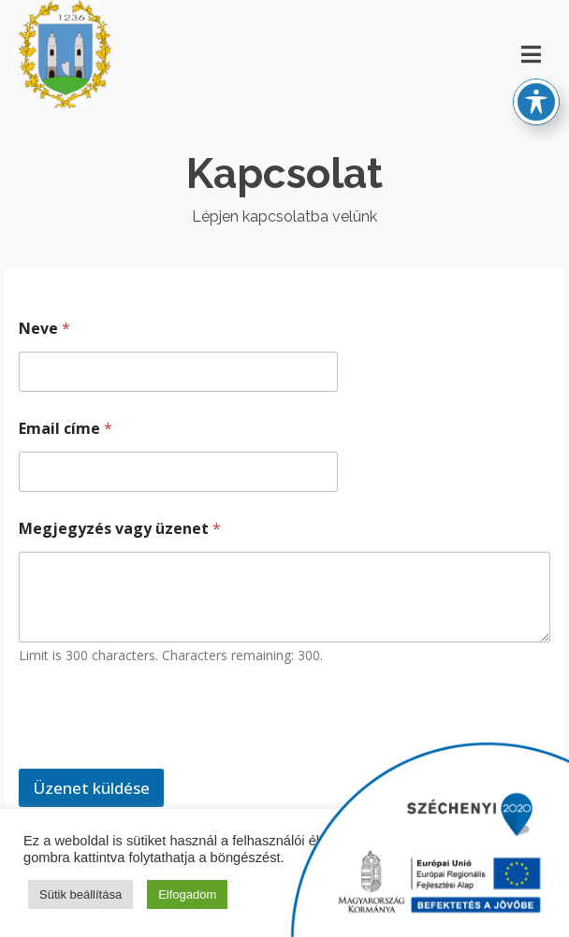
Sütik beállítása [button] (80, 894)
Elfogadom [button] (187, 894)
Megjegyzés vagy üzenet (120, 529)
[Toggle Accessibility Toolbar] (536, 85)
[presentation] (161, 756)
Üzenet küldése (91, 788)
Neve (44, 329)
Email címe (65, 429)
